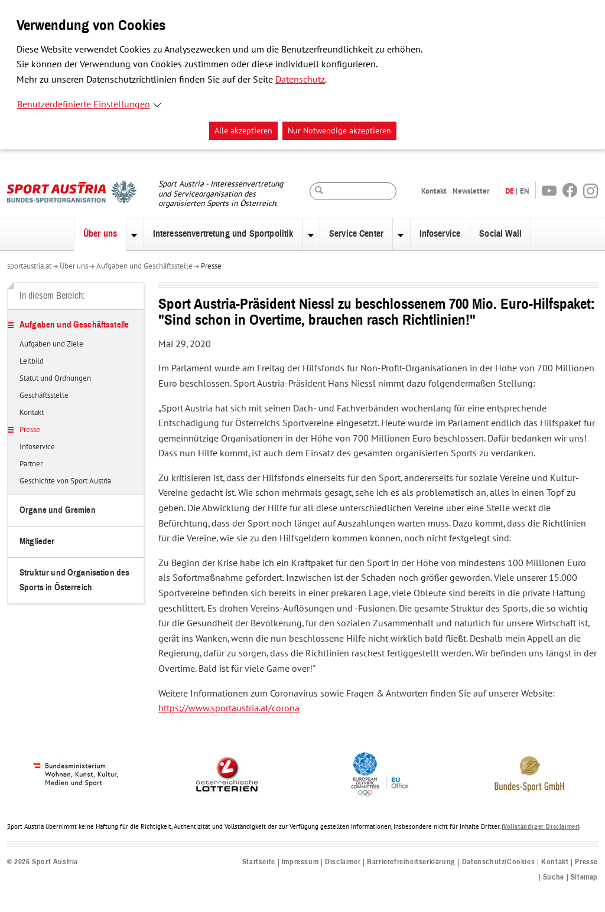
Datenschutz (300, 79)
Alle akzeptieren (243, 131)
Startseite (258, 862)
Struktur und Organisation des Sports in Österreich (74, 579)
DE (509, 191)
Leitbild (31, 362)
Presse (211, 266)
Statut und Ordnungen (55, 379)
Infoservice (440, 233)
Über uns (100, 233)
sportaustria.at (29, 266)
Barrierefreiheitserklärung (411, 862)
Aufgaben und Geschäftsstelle (144, 266)
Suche (553, 877)
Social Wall (500, 233)
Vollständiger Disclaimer (540, 826)
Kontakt (434, 191)
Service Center (356, 233)
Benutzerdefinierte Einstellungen (83, 104)
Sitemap (584, 877)
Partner (31, 464)
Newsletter (471, 191)
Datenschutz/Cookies (498, 862)
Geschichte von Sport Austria (65, 482)
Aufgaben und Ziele (51, 345)
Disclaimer (342, 862)
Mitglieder (37, 541)
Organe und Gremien (57, 510)
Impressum (300, 862)
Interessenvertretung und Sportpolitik (223, 233)
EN (524, 191)
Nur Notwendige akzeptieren (339, 131)
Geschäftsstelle (44, 396)
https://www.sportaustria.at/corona (229, 708)
